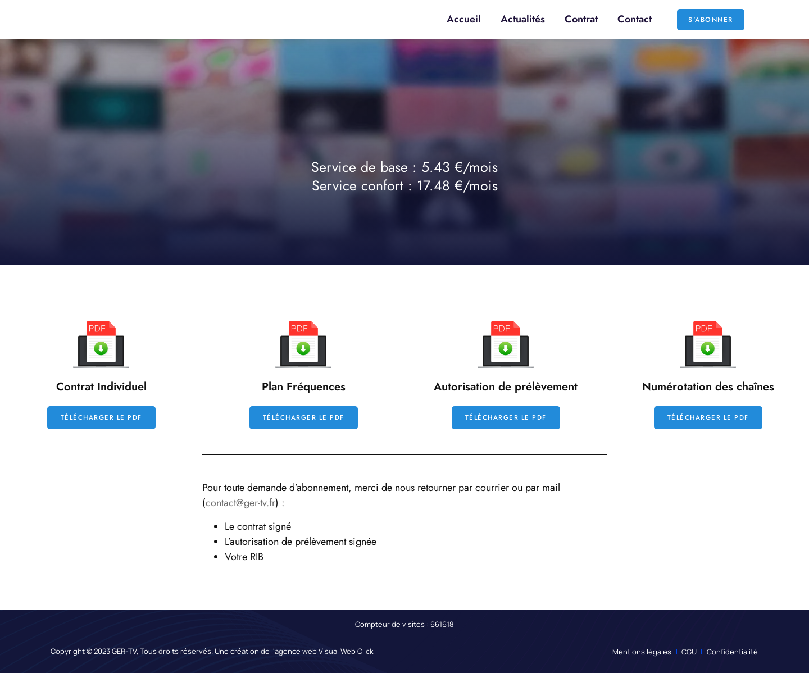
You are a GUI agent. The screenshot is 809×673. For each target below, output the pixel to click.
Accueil (464, 19)
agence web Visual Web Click (324, 652)
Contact (634, 19)
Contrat (581, 19)
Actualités (523, 19)
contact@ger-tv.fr (240, 503)
